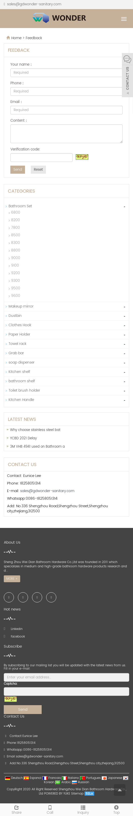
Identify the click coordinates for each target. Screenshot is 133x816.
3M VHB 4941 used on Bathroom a (37, 446)
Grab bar (16, 353)
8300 (15, 243)
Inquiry (83, 809)
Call (50, 809)
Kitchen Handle (21, 400)
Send (17, 169)
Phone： (17, 83)
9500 (15, 288)
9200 (15, 273)
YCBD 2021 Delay (23, 438)
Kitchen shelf (19, 372)
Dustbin (15, 316)
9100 (15, 265)
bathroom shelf (22, 381)
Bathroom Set (20, 206)
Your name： (21, 64)
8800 (15, 250)
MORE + (12, 578)
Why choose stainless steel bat (35, 430)
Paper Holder (19, 334)
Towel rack (17, 344)
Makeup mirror (21, 306)
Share (16, 809)
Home (16, 38)
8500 (15, 235)
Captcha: (11, 684)
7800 (15, 228)
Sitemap (77, 793)
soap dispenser (22, 362)
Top (116, 809)
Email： (16, 102)
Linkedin (13, 629)
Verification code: (25, 149)
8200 (15, 220)
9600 (15, 296)
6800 (15, 212)
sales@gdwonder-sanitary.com (34, 4)
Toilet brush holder (24, 390)
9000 (15, 258)
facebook (14, 636)
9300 (15, 281)
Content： (19, 120)
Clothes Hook (20, 325)
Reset (38, 169)
